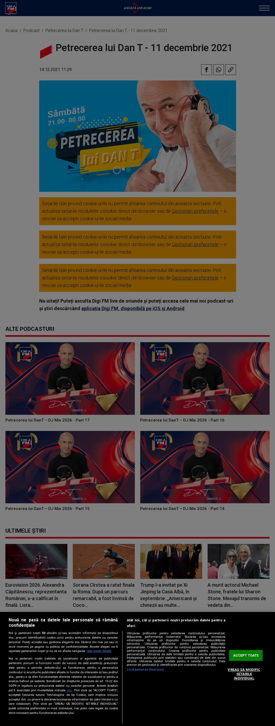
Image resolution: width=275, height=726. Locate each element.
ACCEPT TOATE (246, 655)
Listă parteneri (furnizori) (145, 669)
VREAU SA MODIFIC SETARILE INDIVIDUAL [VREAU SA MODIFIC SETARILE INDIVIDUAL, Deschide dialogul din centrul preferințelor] (244, 674)
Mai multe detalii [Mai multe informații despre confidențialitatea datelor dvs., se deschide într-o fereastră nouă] (99, 651)
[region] (137, 669)
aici (69, 690)
